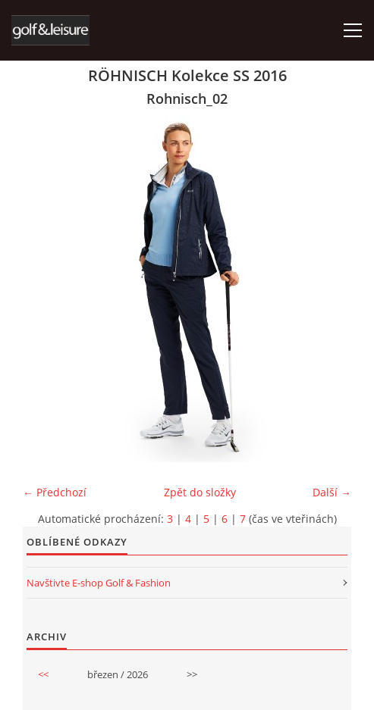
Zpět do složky (200, 492)
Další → (332, 492)
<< (43, 674)
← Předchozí (54, 492)
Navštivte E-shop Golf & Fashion (99, 583)
